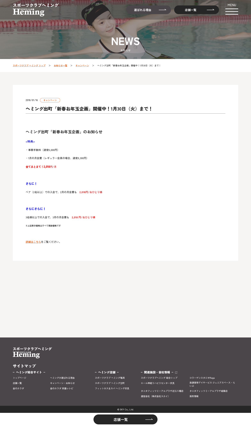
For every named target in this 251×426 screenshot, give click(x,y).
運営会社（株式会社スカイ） (155, 396)
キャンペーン (82, 65)
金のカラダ (18, 388)
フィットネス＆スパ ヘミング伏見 (112, 388)
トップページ (19, 377)
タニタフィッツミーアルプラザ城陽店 (209, 390)
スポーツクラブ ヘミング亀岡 (110, 377)
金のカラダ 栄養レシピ (61, 388)
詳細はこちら (33, 242)
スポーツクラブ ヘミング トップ (29, 65)
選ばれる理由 (142, 10)
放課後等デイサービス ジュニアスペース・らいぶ (212, 384)
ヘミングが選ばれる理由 (62, 377)
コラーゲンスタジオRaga (202, 377)
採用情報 (194, 396)
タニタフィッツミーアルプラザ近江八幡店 (162, 390)
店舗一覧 (190, 10)
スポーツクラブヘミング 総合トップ (159, 377)
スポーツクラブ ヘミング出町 (110, 383)
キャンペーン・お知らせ (62, 383)
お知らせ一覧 (60, 65)
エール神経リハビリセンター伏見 (157, 383)
